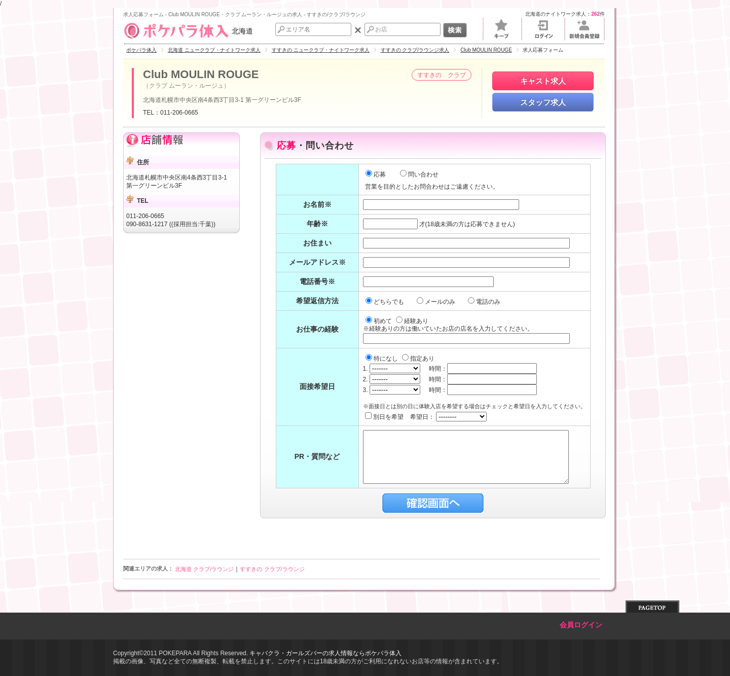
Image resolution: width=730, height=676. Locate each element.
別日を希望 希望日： (426, 416)
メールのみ (437, 301)
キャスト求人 (543, 81)
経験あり (412, 321)
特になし (382, 358)
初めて (379, 321)
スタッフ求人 (543, 102)
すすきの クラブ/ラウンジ (272, 569)
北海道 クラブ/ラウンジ (204, 569)
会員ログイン (581, 625)
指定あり (418, 358)
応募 (376, 174)
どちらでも (386, 301)
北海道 (188, 31)
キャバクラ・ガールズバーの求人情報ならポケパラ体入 (325, 653)
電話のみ (485, 301)
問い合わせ (419, 174)
